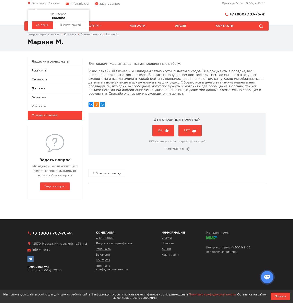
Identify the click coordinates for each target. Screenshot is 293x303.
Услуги (92, 26)
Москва (46, 3)
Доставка (38, 88)
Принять (280, 296)
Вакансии (39, 97)
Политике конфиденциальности (212, 294)
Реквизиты (39, 70)
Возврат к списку (108, 173)
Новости (137, 26)
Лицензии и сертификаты (50, 61)
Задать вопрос (109, 4)
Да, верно (42, 25)
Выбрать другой (70, 25)
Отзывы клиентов (45, 115)
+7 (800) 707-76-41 (248, 14)
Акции (180, 26)
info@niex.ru (80, 4)
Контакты (225, 26)
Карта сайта (170, 255)
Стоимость (39, 79)
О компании (105, 238)
